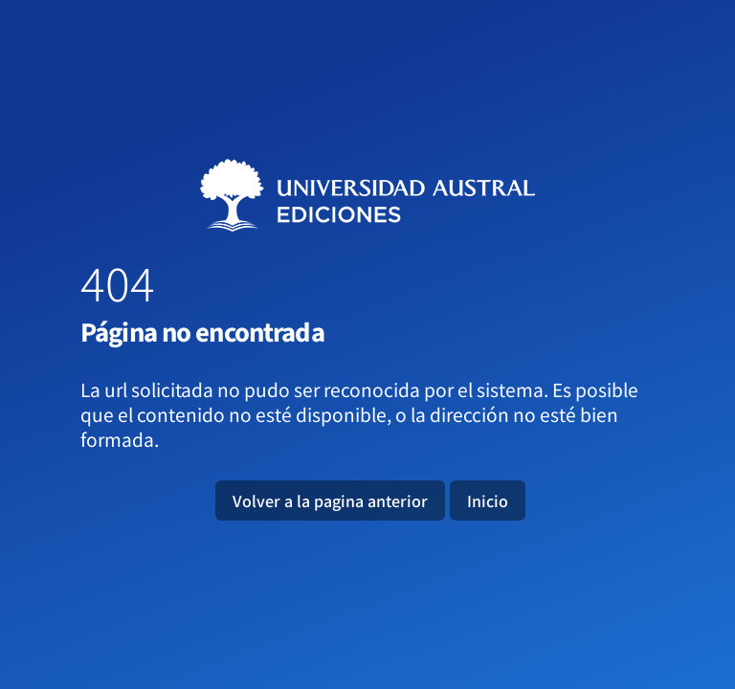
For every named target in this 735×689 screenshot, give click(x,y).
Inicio (487, 500)
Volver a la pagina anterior (330, 500)
